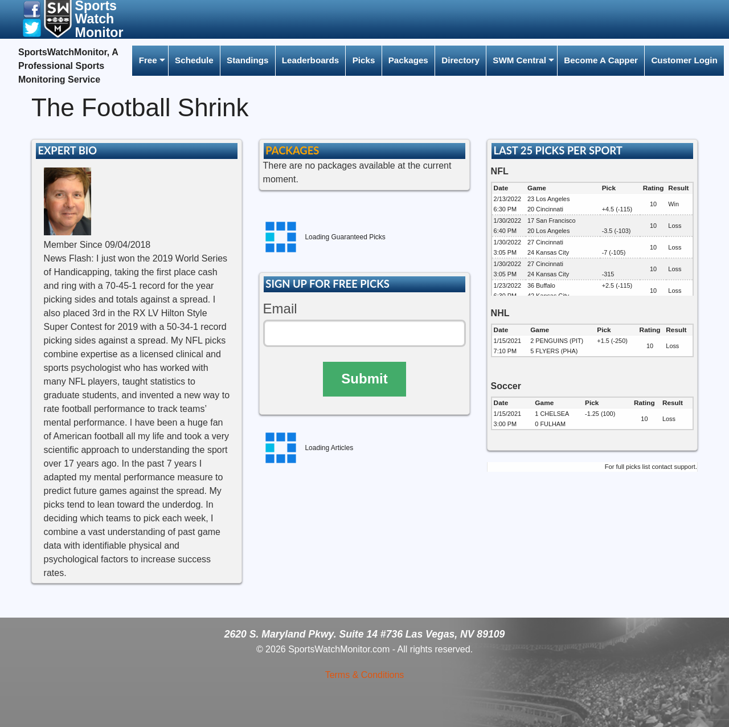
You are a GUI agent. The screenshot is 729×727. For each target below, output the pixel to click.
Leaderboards (310, 60)
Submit (364, 378)
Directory (460, 60)
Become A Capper (601, 60)
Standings (247, 60)
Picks (364, 60)
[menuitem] (149, 61)
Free (148, 60)
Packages (408, 60)
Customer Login (684, 60)
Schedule (194, 60)
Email (280, 308)
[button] (32, 9)
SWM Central (519, 60)
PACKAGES (292, 150)
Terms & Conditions (364, 675)
